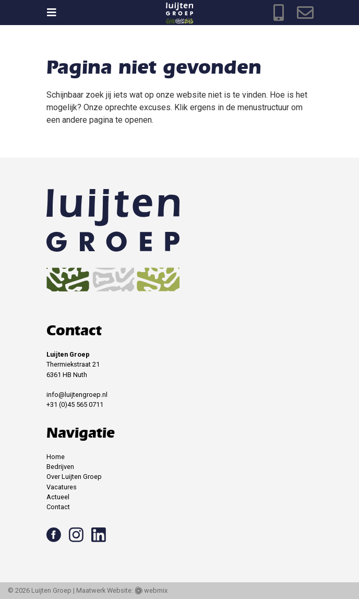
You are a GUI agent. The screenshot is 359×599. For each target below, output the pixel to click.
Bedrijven (60, 467)
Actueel (57, 497)
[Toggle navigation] (57, 12)
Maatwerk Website (103, 590)
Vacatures (61, 487)
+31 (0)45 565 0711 (74, 404)
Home (55, 457)
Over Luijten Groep (74, 476)
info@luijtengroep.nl (76, 394)
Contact (58, 507)
